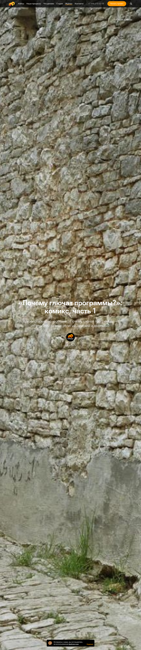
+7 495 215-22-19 (96, 4)
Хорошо (90, 644)
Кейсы (21, 4)
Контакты (79, 4)
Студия (59, 4)
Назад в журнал (125, 19)
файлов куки (74, 644)
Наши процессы (33, 4)
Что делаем (48, 4)
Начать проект (116, 3)
